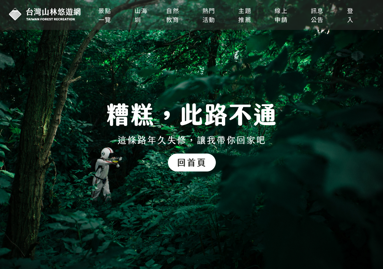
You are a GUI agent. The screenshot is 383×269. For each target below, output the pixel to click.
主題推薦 (244, 15)
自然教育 (172, 15)
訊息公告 (317, 15)
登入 (350, 15)
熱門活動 (208, 15)
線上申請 (281, 15)
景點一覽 (104, 15)
